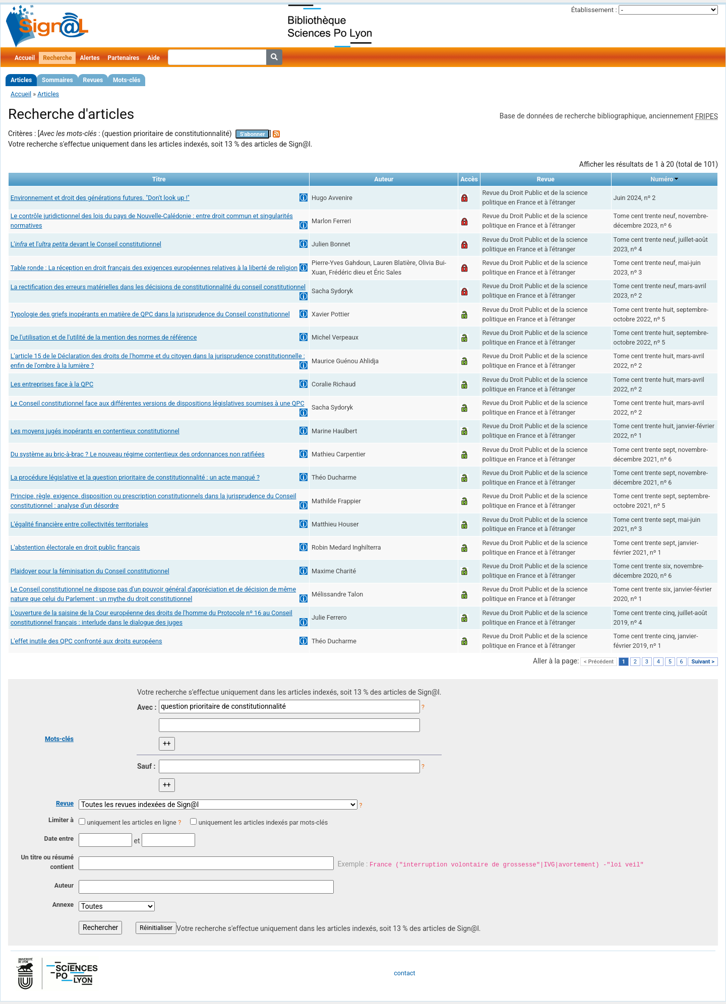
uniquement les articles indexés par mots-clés (263, 822)
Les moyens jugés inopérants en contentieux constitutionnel (95, 431)
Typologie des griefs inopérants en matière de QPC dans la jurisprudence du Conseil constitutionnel (150, 314)
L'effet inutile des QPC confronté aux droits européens (86, 641)
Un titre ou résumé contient (47, 862)
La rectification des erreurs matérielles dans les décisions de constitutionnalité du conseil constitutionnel (158, 287)
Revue (65, 803)
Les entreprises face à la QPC (52, 384)
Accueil (25, 57)
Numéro (661, 179)
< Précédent (599, 661)
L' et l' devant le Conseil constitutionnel (86, 244)
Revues (93, 80)
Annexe (63, 904)
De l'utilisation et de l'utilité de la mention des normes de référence (104, 337)
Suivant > (702, 661)
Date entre (59, 838)
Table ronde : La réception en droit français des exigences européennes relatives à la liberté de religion (154, 268)
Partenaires (124, 57)
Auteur (64, 885)
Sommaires (57, 80)
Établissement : (594, 10)
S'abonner (252, 134)
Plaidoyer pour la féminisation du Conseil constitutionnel (90, 571)
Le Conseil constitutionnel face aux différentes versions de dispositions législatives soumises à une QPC (158, 403)
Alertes (89, 57)
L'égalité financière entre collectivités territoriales (79, 524)
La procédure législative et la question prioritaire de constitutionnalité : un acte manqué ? (135, 477)
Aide (153, 57)
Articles (21, 80)
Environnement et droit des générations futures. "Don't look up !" (100, 198)
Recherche (57, 57)
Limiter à (61, 820)
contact (404, 973)
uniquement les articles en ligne (131, 822)
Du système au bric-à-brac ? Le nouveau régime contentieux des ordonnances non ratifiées (138, 454)
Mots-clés (126, 80)
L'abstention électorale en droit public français (75, 547)
